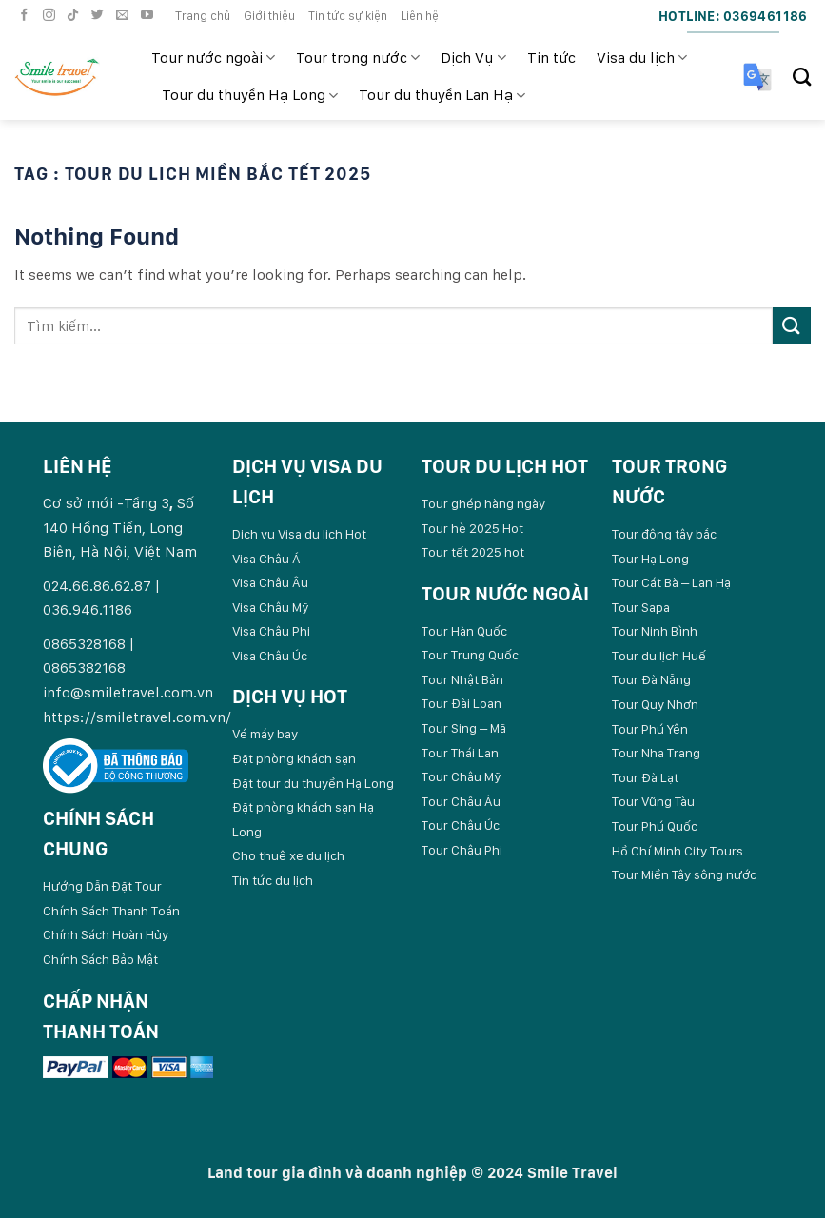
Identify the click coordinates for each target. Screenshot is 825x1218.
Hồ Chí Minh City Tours (677, 850)
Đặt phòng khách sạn (294, 758)
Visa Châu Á (266, 558)
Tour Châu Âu (461, 801)
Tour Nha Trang (656, 752)
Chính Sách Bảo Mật (100, 959)
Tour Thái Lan (460, 752)
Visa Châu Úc (269, 655)
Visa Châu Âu (270, 582)
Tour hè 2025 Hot (472, 528)
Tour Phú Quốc (654, 826)
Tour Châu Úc (461, 825)
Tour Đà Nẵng (651, 679)
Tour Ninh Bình (654, 630)
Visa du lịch (642, 58)
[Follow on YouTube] (149, 16)
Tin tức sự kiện (347, 16)
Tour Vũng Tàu (653, 801)
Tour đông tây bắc (664, 533)
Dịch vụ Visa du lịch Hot (299, 533)
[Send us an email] (124, 16)
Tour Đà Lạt (645, 777)
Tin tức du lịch (272, 880)
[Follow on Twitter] (99, 16)
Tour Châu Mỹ (461, 776)
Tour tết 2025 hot (473, 552)
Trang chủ (202, 16)
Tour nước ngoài (213, 58)
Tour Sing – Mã (464, 728)
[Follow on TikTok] (75, 16)
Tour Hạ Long (650, 558)
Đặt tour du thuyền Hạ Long (313, 783)
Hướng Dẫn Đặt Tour (102, 886)
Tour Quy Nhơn (655, 704)
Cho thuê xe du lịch (288, 855)
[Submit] (792, 325)
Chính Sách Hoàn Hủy (105, 934)
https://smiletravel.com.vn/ (137, 717)
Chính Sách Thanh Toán (111, 910)
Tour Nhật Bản (462, 679)
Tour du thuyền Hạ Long (250, 95)
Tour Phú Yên (650, 729)
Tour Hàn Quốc (464, 630)
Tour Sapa (641, 607)
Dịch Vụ (473, 58)
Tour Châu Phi (462, 849)
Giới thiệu (269, 16)
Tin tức (551, 58)
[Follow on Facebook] (26, 16)
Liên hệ (420, 16)
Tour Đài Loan (461, 703)
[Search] (802, 76)
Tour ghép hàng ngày (483, 503)
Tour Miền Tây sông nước (684, 874)
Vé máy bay (265, 733)
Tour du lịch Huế (659, 655)
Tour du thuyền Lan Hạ (442, 95)
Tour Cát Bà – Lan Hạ (671, 582)
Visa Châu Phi (271, 630)
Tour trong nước (358, 58)
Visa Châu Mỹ (270, 607)
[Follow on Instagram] (51, 16)
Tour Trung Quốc (470, 654)
